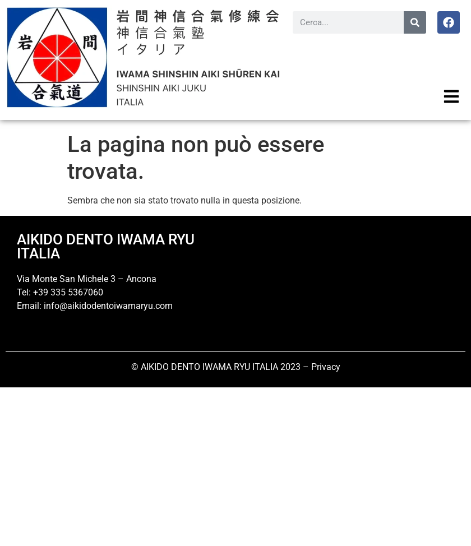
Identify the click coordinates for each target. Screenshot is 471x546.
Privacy (325, 367)
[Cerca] (415, 22)
